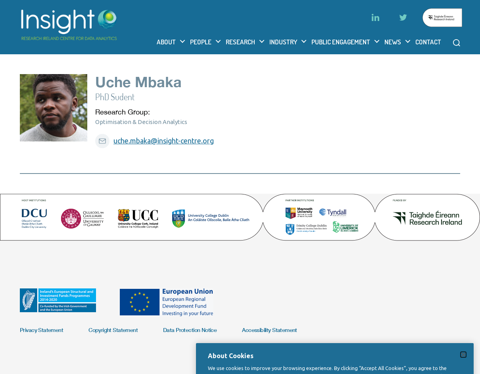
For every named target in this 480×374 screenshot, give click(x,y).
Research (240, 42)
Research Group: (122, 112)
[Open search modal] (456, 42)
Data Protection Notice (190, 329)
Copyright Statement (113, 329)
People (200, 42)
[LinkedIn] (375, 17)
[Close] (463, 362)
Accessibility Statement (269, 329)
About (166, 42)
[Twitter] (403, 17)
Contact (428, 42)
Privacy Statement (41, 329)
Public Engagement (340, 42)
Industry (283, 42)
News (392, 42)
